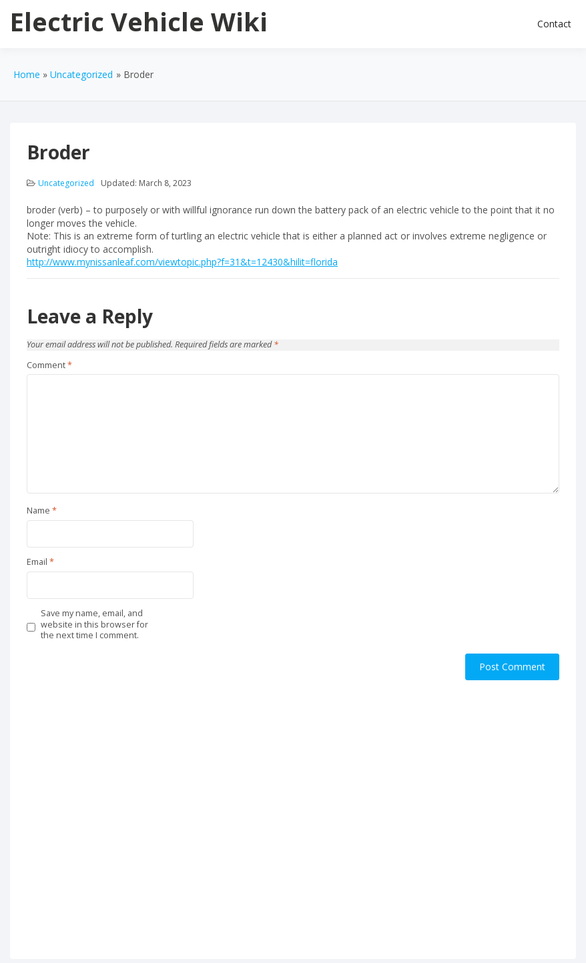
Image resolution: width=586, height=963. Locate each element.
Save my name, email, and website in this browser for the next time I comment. (94, 624)
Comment (49, 365)
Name (42, 511)
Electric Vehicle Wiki (139, 21)
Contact (554, 23)
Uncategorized (66, 183)
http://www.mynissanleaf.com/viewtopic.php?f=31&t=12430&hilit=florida (182, 261)
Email (40, 562)
